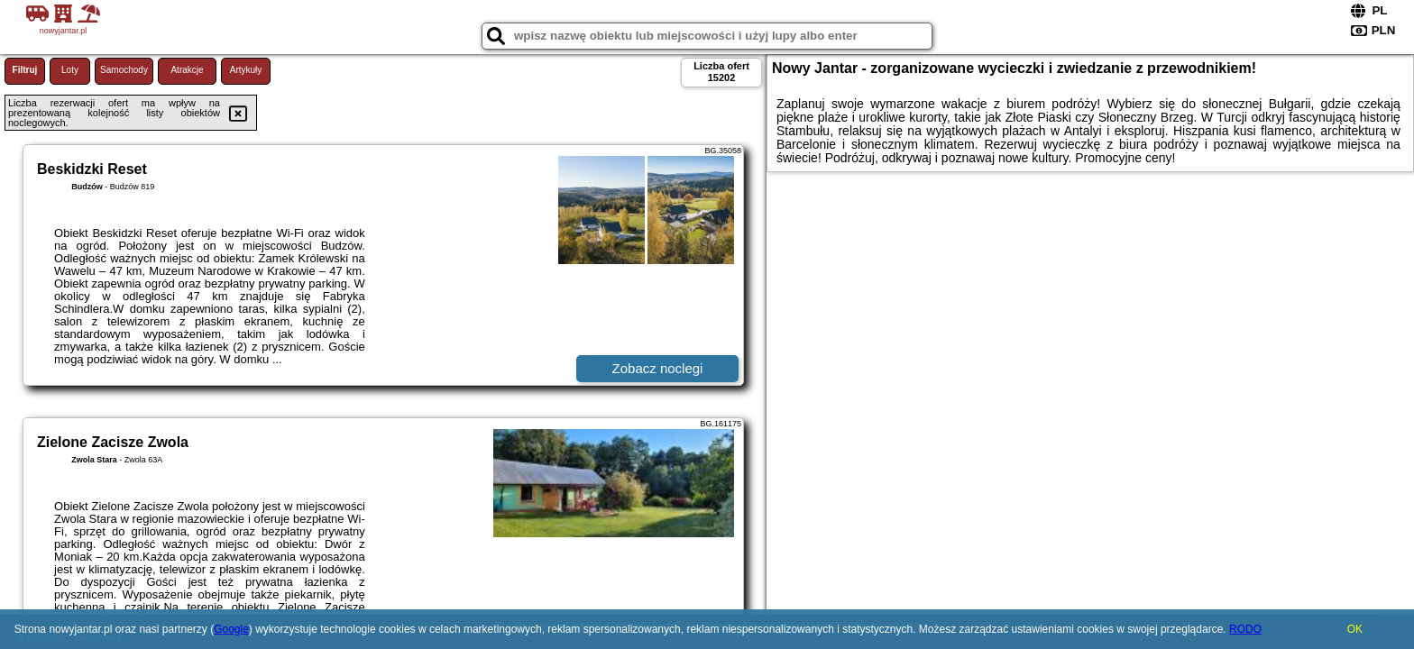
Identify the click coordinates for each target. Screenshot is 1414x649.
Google (231, 629)
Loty (69, 70)
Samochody (124, 70)
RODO (1245, 629)
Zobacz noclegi (657, 368)
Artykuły (246, 70)
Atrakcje (186, 70)
